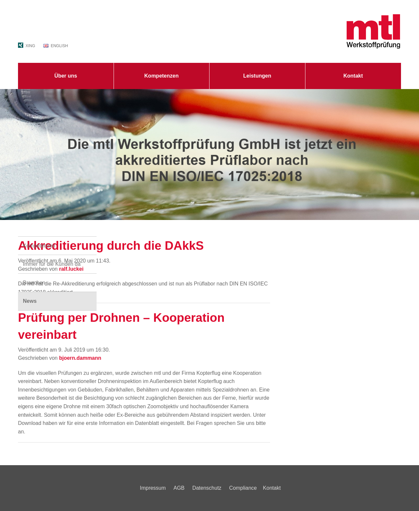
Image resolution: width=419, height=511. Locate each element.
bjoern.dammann (80, 358)
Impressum (153, 488)
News (30, 301)
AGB (179, 488)
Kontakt (353, 76)
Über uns (65, 76)
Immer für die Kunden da (52, 264)
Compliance (243, 488)
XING (30, 46)
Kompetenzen (161, 76)
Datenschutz (206, 488)
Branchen (34, 282)
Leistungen (257, 76)
